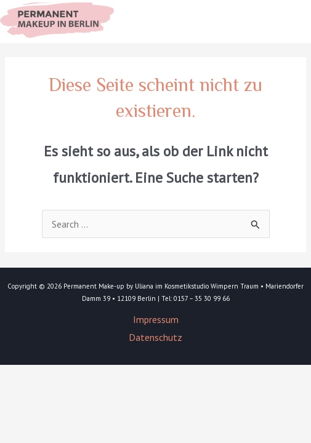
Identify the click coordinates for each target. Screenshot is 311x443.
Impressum (156, 319)
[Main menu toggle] (286, 21)
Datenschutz (155, 337)
